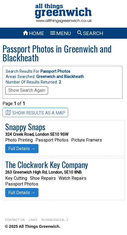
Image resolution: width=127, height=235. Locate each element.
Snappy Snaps (25, 126)
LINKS (33, 219)
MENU (60, 33)
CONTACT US (15, 219)
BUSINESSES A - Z (55, 219)
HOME (33, 33)
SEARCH (89, 33)
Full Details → (21, 148)
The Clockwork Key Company (46, 164)
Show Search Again (26, 90)
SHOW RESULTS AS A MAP (35, 113)
